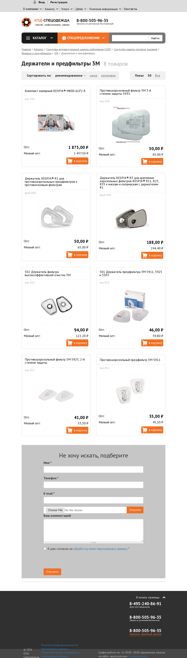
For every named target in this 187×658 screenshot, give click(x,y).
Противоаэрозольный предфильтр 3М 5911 (130, 360)
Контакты (130, 9)
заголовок (108, 75)
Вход (42, 2)
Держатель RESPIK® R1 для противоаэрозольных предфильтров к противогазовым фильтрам (51, 181)
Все (157, 75)
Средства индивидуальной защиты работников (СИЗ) (78, 49)
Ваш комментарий (57, 516)
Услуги (65, 9)
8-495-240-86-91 (145, 603)
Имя (48, 463)
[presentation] (107, 560)
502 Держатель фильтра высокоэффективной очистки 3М (48, 273)
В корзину (80, 161)
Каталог (41, 38)
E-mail (49, 493)
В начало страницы (147, 597)
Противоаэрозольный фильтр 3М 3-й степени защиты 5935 (125, 92)
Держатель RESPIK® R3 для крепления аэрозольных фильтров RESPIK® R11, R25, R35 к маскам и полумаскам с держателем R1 (129, 182)
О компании (30, 9)
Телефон (51, 478)
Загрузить (135, 510)
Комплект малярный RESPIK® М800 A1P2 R (55, 91)
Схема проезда (137, 656)
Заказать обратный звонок (145, 634)
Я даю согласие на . (87, 549)
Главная (26, 49)
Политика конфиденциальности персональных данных (59, 647)
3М (56, 53)
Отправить (52, 571)
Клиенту (50, 9)
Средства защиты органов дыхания (135, 49)
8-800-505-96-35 (92, 20)
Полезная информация (103, 9)
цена (93, 75)
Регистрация (58, 2)
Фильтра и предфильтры (36, 53)
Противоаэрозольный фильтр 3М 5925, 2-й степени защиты (55, 361)
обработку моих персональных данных (100, 549)
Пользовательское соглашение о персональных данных (60, 654)
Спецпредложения (85, 38)
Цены (79, 9)
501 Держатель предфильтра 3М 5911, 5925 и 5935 (131, 273)
